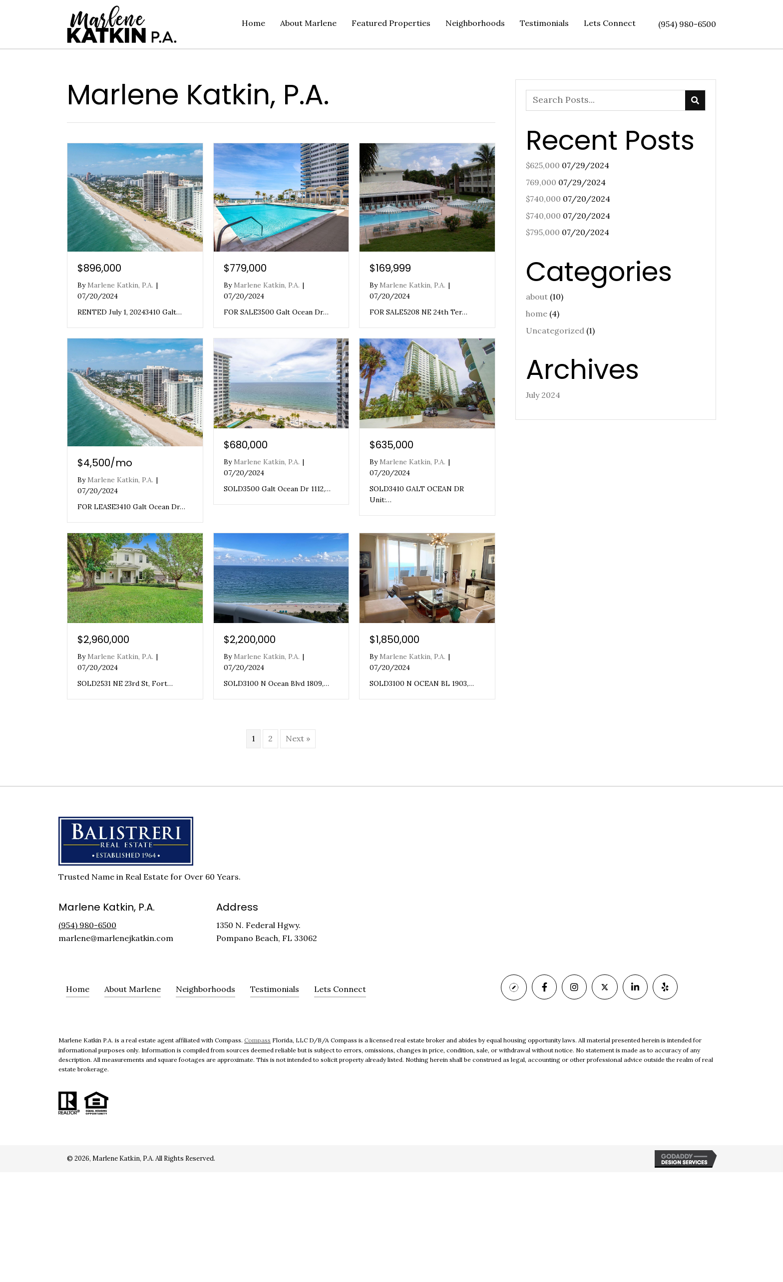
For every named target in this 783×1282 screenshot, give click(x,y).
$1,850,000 (394, 639)
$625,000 (543, 165)
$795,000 (543, 232)
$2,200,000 (250, 639)
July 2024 (543, 395)
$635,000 (391, 445)
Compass (257, 1040)
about (537, 297)
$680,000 (246, 445)
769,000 (541, 182)
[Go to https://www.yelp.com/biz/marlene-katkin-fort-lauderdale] (665, 986)
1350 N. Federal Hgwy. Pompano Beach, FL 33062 (266, 931)
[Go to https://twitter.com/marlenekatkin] (605, 986)
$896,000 (99, 268)
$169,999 (390, 268)
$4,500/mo (104, 463)
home (536, 314)
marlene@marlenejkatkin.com (115, 938)
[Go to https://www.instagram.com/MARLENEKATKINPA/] (574, 986)
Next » (298, 738)
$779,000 (245, 268)
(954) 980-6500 (687, 24)
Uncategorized (555, 330)
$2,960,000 (103, 639)
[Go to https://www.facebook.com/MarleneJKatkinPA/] (544, 986)
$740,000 (543, 199)
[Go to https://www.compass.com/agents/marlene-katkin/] (514, 987)
